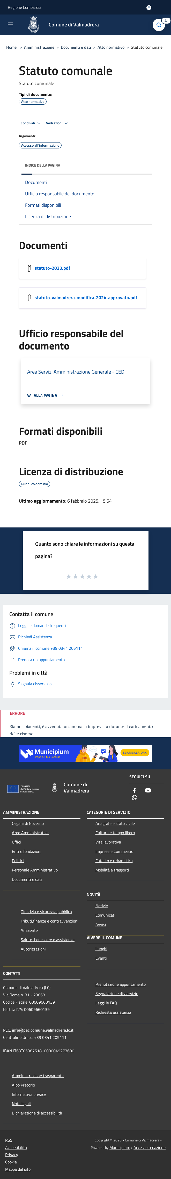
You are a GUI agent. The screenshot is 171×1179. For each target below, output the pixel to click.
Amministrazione (39, 47)
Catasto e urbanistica (114, 861)
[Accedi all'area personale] (149, 8)
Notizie (101, 906)
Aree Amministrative (30, 833)
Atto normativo (111, 47)
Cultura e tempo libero (115, 833)
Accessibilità (16, 1147)
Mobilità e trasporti (112, 870)
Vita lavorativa (108, 842)
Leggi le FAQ (106, 1003)
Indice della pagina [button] (42, 165)
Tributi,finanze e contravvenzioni (49, 921)
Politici (18, 861)
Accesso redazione (149, 1147)
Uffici (16, 842)
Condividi (31, 123)
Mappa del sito (18, 1169)
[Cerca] (160, 25)
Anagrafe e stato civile (115, 823)
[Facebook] (134, 790)
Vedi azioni (57, 123)
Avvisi (100, 924)
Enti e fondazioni (26, 851)
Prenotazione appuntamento (120, 984)
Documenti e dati (76, 47)
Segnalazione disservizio (116, 993)
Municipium (119, 1147)
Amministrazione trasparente (38, 1076)
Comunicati (105, 915)
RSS (8, 1140)
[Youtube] (148, 790)
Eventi (101, 958)
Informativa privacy (29, 1094)
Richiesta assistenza (113, 1012)
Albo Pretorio (23, 1085)
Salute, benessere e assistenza (48, 940)
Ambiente (29, 930)
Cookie (11, 1162)
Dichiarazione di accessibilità (37, 1113)
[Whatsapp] (134, 798)
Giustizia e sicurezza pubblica (46, 912)
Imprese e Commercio (114, 851)
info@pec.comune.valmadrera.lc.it (42, 1030)
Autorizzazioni (33, 949)
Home (11, 47)
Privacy (11, 1155)
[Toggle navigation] (10, 24)
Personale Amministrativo (35, 870)
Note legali (21, 1104)
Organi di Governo (28, 823)
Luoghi (101, 949)
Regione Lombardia (24, 7)
